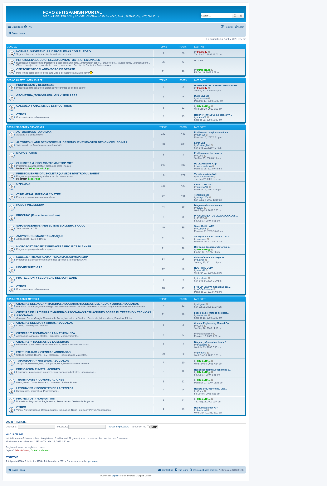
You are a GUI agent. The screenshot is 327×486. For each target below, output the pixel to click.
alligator (201, 304)
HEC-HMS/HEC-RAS (29, 267)
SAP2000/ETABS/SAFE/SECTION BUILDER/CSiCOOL (50, 225)
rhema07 (201, 117)
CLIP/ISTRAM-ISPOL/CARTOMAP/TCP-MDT (44, 163)
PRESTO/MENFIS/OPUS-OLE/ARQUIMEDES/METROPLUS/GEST (57, 173)
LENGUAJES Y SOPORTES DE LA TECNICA (45, 388)
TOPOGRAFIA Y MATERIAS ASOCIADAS (42, 360)
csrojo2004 (203, 197)
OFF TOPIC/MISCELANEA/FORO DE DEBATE (45, 69)
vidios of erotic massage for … (211, 257)
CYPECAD (23, 183)
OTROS (21, 114)
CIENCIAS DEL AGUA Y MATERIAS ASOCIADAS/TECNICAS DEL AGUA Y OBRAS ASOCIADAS (77, 303)
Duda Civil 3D (201, 96)
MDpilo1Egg (204, 70)
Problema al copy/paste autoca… (212, 132)
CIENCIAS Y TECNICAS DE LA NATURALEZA (45, 333)
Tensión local (201, 195)
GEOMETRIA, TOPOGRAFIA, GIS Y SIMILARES (46, 95)
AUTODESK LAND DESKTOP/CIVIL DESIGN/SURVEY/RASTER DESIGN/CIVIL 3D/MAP (71, 142)
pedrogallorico (204, 166)
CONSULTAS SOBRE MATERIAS (23, 299)
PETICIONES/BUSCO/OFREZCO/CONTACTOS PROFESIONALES (58, 59)
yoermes (201, 239)
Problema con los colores (208, 153)
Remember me (140, 426)
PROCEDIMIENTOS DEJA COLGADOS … (216, 215)
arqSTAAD (202, 187)
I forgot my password (118, 426)
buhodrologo (43, 168)
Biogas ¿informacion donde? (210, 342)
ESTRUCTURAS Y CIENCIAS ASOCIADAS (43, 352)
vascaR (201, 270)
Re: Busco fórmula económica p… (212, 369)
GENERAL (12, 47)
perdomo (201, 352)
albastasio (202, 98)
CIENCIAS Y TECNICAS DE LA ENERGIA (42, 341)
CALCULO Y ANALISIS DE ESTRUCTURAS (44, 105)
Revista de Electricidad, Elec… (211, 388)
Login (9, 422)
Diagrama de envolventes (208, 205)
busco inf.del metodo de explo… (211, 313)
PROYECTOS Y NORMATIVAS (35, 398)
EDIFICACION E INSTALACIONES (38, 369)
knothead (202, 410)
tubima (200, 260)
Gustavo (201, 228)
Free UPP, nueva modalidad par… (212, 287)
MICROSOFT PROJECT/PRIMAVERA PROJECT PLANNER (53, 246)
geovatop (93, 461)
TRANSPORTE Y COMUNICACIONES (40, 379)
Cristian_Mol (203, 145)
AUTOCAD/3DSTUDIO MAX (34, 131)
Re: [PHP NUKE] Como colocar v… (213, 115)
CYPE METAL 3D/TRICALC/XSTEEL (39, 194)
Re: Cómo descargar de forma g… (212, 247)
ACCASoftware (205, 176)
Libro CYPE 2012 (203, 184)
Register (21, 422)
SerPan (201, 135)
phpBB (115, 476)
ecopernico (34, 179)
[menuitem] (28, 26)
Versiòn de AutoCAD (205, 174)
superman (202, 315)
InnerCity (202, 52)
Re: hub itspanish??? (206, 407)
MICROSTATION (26, 152)
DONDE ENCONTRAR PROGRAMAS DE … (217, 85)
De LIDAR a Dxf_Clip (205, 163)
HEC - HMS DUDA (203, 268)
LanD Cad (199, 143)
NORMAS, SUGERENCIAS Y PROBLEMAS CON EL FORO (53, 51)
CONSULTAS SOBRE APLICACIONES (25, 127)
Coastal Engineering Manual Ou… (212, 323)
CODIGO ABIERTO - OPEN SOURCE (25, 80)
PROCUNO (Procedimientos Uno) (38, 215)
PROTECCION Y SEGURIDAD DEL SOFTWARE (46, 277)
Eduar (200, 208)
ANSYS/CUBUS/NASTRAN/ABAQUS (39, 236)
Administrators (22, 450)
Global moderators (40, 450)
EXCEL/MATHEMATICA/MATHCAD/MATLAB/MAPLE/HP (52, 256)
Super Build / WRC (204, 226)
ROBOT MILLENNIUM (30, 204)
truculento (202, 278)
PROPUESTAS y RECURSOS (35, 84)
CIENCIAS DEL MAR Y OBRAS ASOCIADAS (44, 322)
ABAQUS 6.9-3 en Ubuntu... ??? (211, 236)
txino (32, 168)
